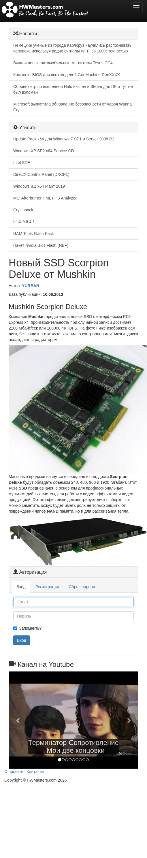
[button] (18, 720)
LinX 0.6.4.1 (24, 221)
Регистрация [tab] (47, 586)
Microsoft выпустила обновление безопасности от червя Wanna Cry (72, 107)
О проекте (13, 771)
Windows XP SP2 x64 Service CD (43, 150)
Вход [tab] (21, 586)
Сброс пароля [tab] (82, 586)
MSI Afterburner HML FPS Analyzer (45, 198)
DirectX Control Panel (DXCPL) (41, 174)
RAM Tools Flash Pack (33, 233)
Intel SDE (21, 162)
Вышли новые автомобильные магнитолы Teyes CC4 (63, 63)
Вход (21, 640)
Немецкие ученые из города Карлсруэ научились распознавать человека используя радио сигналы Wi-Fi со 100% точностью (72, 48)
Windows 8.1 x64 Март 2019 (39, 186)
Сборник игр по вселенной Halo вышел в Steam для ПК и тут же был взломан (73, 89)
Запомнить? (27, 628)
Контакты (35, 771)
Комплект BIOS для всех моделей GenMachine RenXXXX (66, 74)
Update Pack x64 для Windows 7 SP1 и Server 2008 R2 (63, 139)
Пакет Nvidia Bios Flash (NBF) (40, 245)
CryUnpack (23, 210)
